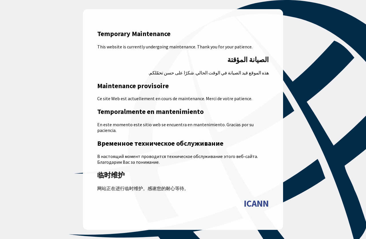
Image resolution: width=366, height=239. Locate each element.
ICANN (256, 203)
